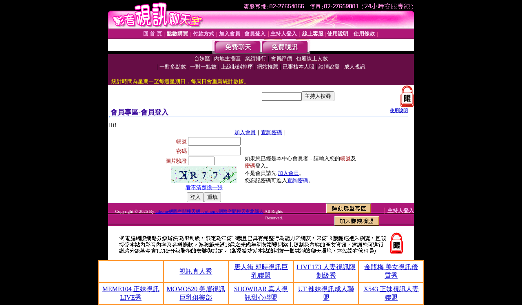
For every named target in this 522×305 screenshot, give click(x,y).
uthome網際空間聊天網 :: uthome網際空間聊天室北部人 (209, 211)
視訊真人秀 (195, 271)
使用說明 (399, 110)
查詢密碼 (271, 132)
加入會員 (245, 132)
